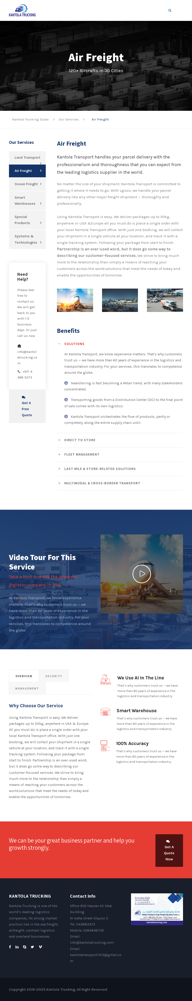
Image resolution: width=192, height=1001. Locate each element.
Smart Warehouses (25, 200)
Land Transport (27, 157)
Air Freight (23, 171)
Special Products (22, 220)
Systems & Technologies (26, 239)
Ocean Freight (26, 184)
